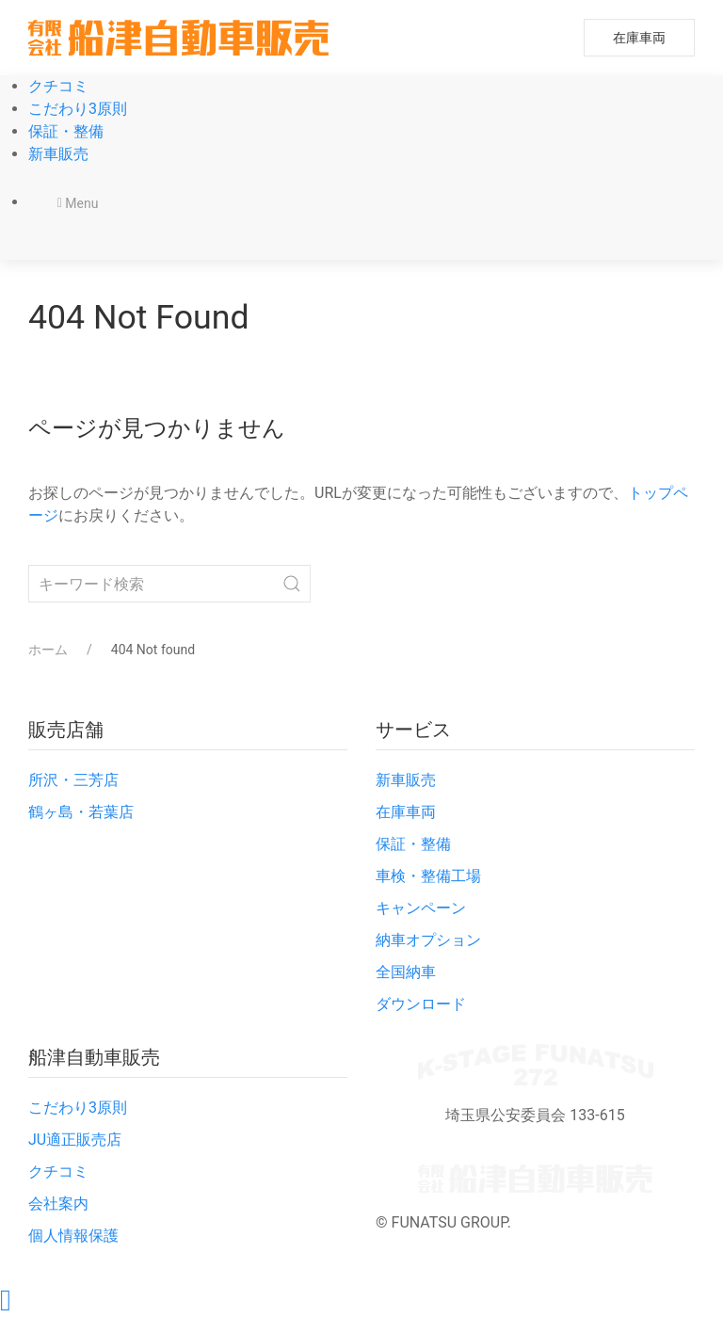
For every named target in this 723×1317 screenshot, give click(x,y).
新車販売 (58, 154)
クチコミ (58, 86)
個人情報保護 (73, 1236)
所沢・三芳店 (73, 780)
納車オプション (428, 940)
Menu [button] (78, 203)
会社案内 (58, 1204)
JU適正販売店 (74, 1139)
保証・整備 (66, 131)
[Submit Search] (292, 583)
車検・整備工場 (428, 876)
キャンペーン (421, 908)
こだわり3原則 (77, 109)
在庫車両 (639, 37)
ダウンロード (421, 1004)
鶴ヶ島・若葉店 (81, 812)
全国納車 (406, 972)
